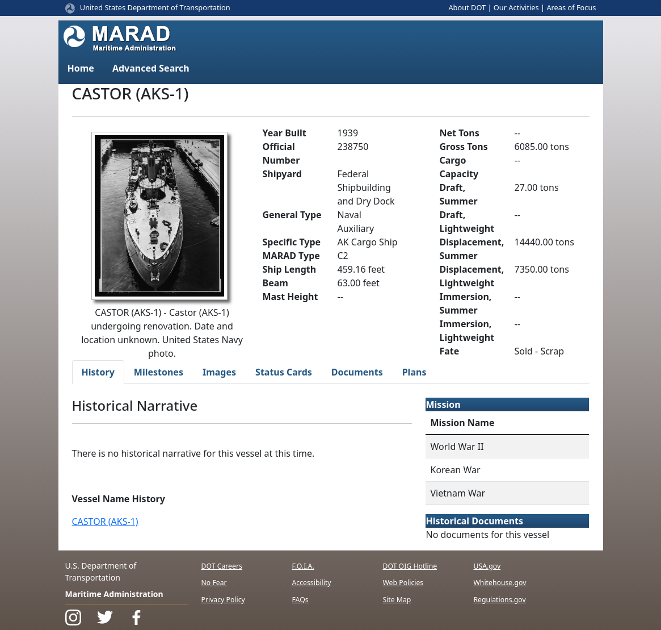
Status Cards (283, 372)
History (98, 372)
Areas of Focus (571, 7)
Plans (414, 372)
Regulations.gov (499, 599)
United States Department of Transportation (155, 7)
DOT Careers (221, 566)
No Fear (214, 582)
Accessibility (311, 582)
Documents (357, 372)
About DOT (467, 7)
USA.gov (486, 566)
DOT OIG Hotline (409, 566)
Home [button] (81, 68)
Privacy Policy (223, 599)
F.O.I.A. (303, 566)
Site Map (396, 599)
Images (219, 372)
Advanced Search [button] (151, 68)
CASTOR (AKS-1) (105, 521)
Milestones (158, 372)
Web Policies (402, 582)
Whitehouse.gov (499, 582)
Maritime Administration (114, 594)
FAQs (300, 599)
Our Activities (516, 7)
